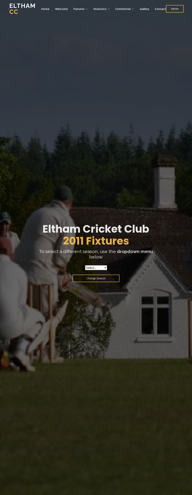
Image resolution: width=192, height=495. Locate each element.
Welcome (61, 9)
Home (45, 9)
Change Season (96, 280)
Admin (175, 8)
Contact (160, 9)
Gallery (144, 9)
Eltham (22, 8)
